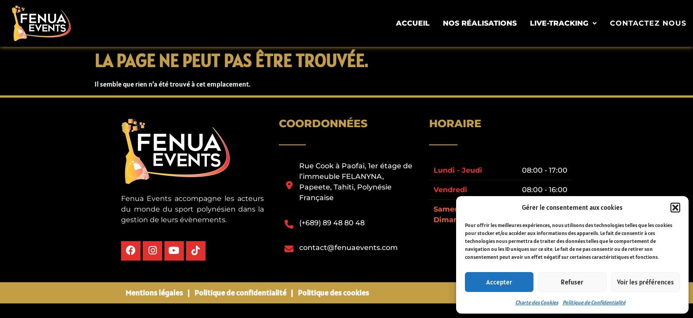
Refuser (572, 282)
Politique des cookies (333, 292)
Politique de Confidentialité (594, 302)
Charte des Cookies (536, 302)
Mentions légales (154, 292)
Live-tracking (567, 23)
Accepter (499, 282)
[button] (675, 207)
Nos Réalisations (484, 23)
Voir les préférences (645, 282)
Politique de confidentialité (240, 292)
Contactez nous (650, 23)
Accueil (417, 23)
